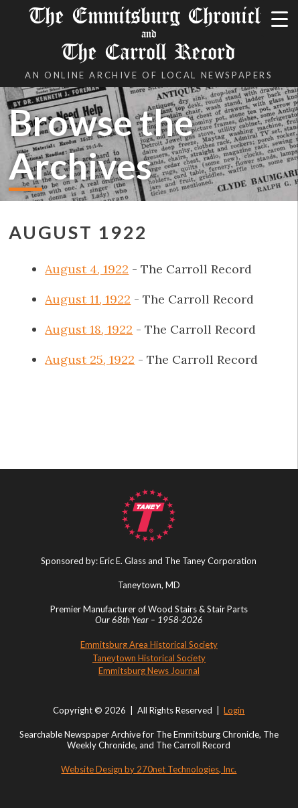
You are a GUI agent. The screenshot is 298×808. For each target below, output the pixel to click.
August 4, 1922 (87, 269)
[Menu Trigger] (279, 18)
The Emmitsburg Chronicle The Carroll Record (149, 33)
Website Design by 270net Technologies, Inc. (148, 769)
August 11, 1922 (88, 299)
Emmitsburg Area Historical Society (149, 644)
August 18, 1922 (89, 329)
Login (234, 710)
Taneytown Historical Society (149, 658)
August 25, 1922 (90, 359)
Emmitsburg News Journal (149, 670)
